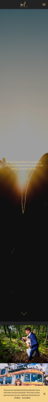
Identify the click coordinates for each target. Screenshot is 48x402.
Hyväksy (17, 397)
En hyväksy (26, 397)
